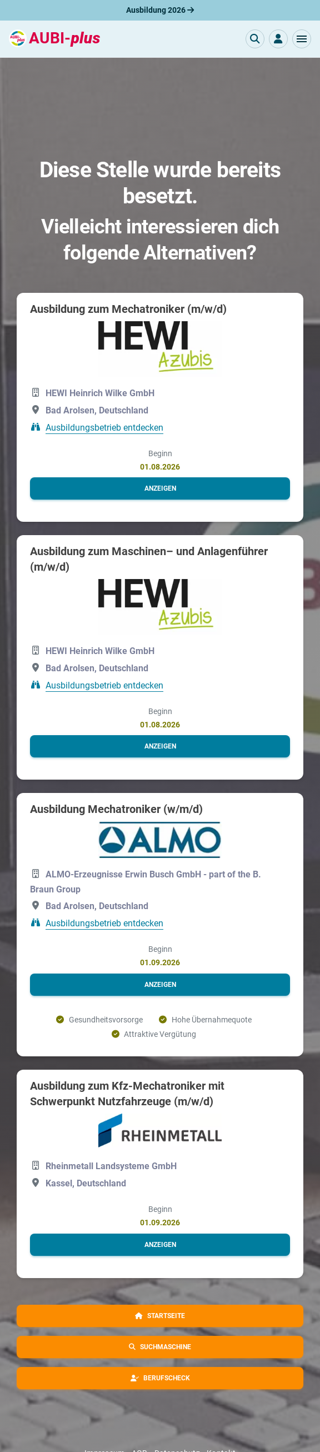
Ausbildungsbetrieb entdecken (104, 427)
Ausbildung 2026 (160, 10)
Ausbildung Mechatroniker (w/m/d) (116, 809)
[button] (301, 38)
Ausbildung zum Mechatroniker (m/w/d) (128, 309)
